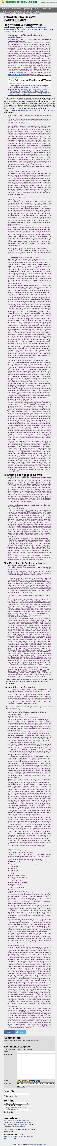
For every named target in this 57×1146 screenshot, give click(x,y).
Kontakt (33, 1144)
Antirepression (16, 9)
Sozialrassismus (46, 29)
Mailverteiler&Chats (18, 1126)
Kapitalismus (19, 13)
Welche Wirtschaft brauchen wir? (21, 680)
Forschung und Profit (10, 31)
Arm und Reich (49, 110)
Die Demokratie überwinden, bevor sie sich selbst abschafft (18, 1123)
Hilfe (15, 1096)
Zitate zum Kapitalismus (32, 13)
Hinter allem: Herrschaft (11, 29)
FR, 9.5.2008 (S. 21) (13, 709)
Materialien (30, 11)
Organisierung (27, 9)
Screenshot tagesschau (30, 87)
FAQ (44, 1144)
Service (38, 11)
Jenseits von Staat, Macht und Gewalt (35, 361)
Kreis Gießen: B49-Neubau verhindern (16, 1121)
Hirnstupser (11, 39)
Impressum (39, 1144)
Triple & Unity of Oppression (30, 29)
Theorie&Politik (46, 9)
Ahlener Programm (20, 172)
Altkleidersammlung (17, 508)
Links (21, 31)
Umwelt (36, 9)
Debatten (4, 11)
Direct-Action (5, 9)
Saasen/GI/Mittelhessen (17, 11)
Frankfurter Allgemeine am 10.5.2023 (23, 110)
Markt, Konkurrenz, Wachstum (35, 28)
